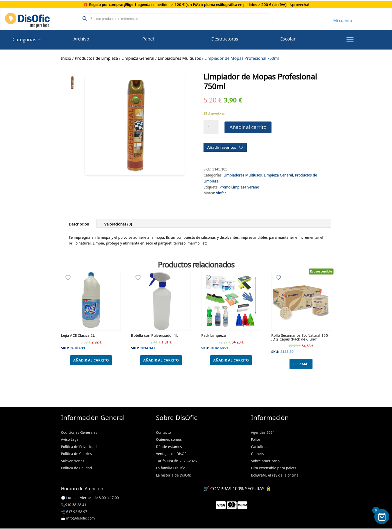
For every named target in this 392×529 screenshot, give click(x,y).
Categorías (24, 40)
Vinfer (221, 192)
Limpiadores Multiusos (179, 57)
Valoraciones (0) (118, 223)
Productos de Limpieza (96, 57)
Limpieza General (138, 57)
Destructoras (224, 39)
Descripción (79, 223)
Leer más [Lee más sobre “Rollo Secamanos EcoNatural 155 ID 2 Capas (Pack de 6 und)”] (301, 364)
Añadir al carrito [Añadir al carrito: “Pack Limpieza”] (231, 360)
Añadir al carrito (248, 127)
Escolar (288, 39)
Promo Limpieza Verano (239, 187)
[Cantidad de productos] (211, 127)
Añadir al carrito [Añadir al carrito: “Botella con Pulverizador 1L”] (161, 360)
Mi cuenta (342, 19)
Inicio (66, 57)
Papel (148, 39)
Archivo (81, 39)
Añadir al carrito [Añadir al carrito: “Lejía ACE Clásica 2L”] (91, 360)
